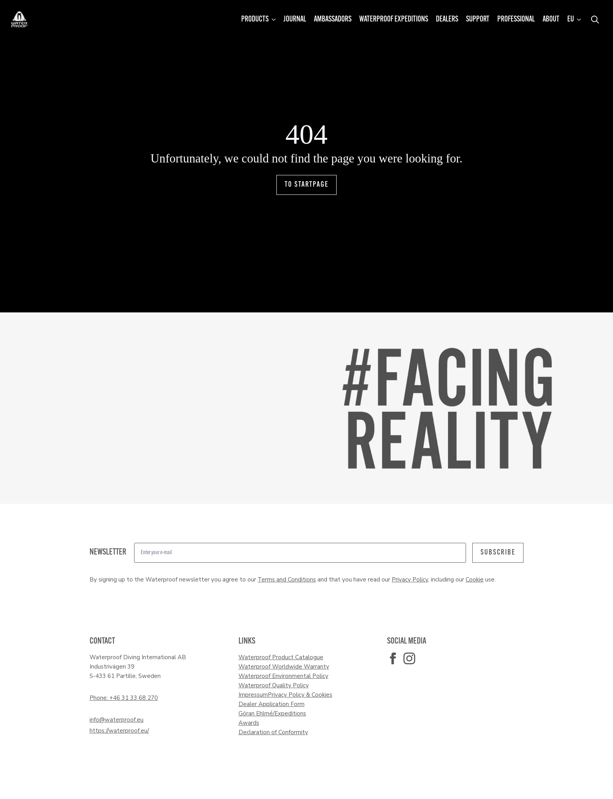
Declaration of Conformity (273, 732)
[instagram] (409, 658)
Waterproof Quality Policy (273, 685)
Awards (248, 723)
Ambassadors (332, 19)
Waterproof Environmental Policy (283, 676)
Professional (516, 19)
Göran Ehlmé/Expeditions (272, 713)
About (551, 19)
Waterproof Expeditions (393, 19)
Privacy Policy (410, 579)
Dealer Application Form (271, 704)
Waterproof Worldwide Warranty (283, 667)
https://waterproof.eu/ (119, 731)
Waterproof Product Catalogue (280, 657)
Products (255, 19)
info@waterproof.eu (116, 720)
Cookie (475, 579)
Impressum (253, 695)
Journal (294, 19)
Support (477, 19)
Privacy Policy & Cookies (300, 695)
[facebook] (393, 658)
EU (570, 19)
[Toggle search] (595, 19)
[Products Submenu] (274, 19)
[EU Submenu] (579, 19)
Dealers (447, 19)
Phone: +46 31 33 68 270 (124, 698)
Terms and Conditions (287, 579)
